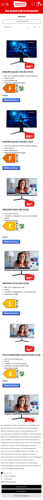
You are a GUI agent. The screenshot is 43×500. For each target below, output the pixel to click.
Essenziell (8, 473)
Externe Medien (10, 476)
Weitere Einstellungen (8, 482)
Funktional (8, 479)
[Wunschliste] (33, 4)
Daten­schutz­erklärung (16, 469)
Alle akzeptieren (21, 487)
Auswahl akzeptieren (21, 496)
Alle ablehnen (21, 491)
